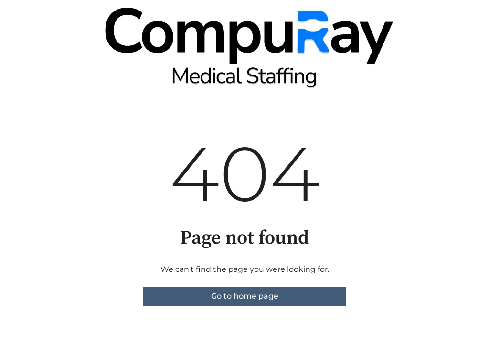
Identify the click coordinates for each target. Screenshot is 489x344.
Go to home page (244, 296)
